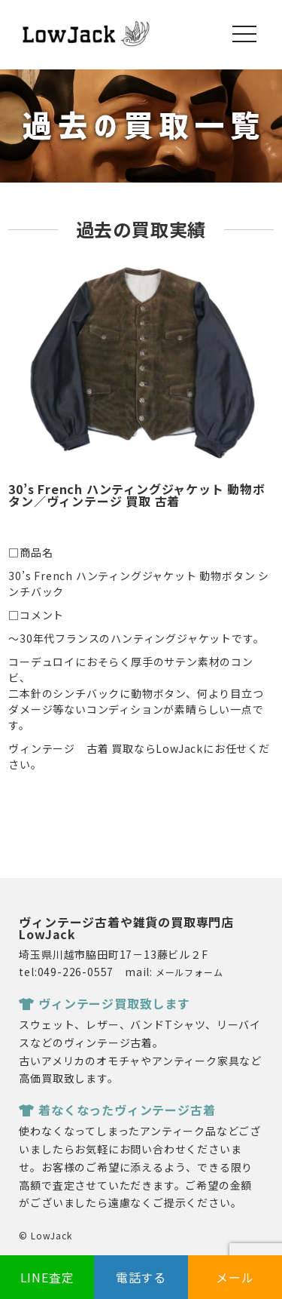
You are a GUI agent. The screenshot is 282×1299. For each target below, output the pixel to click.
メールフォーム (189, 972)
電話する (141, 1277)
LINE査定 (47, 1277)
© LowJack (45, 1235)
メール (234, 1277)
